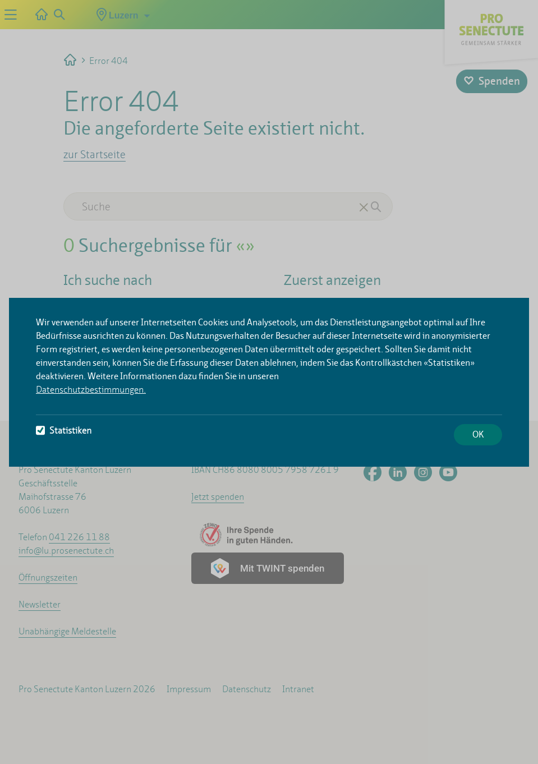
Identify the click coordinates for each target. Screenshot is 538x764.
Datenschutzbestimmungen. (91, 389)
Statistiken (63, 430)
